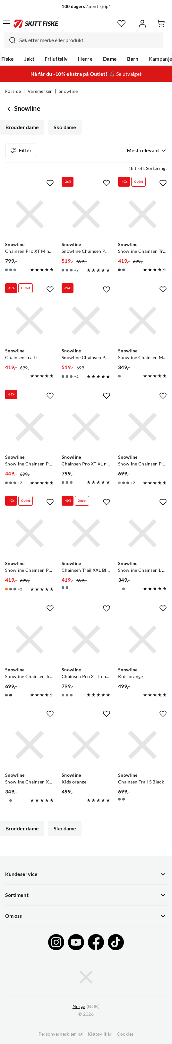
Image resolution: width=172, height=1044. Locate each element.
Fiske (7, 59)
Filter (21, 150)
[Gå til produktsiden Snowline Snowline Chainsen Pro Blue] (86, 320)
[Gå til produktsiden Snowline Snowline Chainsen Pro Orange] (29, 533)
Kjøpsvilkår (100, 1034)
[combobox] (83, 40)
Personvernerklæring (61, 1034)
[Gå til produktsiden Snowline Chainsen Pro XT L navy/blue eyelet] (86, 639)
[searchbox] (89, 40)
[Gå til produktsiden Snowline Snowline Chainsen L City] (142, 533)
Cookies (125, 1034)
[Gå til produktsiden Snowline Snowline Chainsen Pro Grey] (142, 427)
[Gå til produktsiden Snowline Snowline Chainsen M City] (142, 320)
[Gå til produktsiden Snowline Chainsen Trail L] (29, 320)
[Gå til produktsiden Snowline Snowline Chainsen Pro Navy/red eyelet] (86, 214)
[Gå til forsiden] (35, 23)
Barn (132, 59)
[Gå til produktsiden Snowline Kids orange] (142, 639)
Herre (85, 59)
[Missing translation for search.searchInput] (10, 40)
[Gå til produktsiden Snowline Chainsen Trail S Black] (142, 745)
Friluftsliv (56, 59)
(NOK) (86, 1006)
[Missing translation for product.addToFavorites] (50, 183)
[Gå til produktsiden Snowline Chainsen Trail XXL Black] (86, 533)
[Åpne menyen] (6, 23)
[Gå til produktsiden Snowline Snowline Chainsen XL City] (29, 745)
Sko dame (65, 127)
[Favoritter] (121, 23)
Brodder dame (22, 127)
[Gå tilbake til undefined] (9, 108)
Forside (13, 91)
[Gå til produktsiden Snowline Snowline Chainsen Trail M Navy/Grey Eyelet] (29, 639)
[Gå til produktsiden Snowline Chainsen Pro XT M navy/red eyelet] (29, 214)
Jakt (29, 59)
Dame (110, 59)
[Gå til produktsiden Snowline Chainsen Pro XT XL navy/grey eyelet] (86, 427)
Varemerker (40, 91)
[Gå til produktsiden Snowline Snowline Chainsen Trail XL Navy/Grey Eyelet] (142, 214)
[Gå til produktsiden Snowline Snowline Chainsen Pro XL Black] (29, 427)
